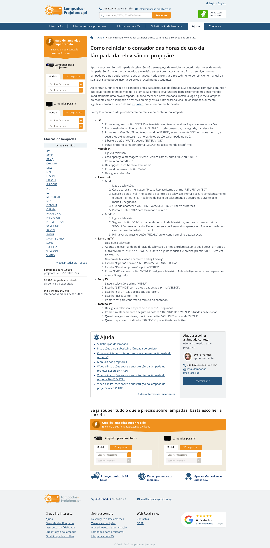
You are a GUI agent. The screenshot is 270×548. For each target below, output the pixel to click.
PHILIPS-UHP (53, 217)
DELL (49, 167)
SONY (49, 242)
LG (47, 192)
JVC (48, 188)
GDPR (140, 523)
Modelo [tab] (101, 447)
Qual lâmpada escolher (60, 536)
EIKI (48, 171)
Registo (222, 3)
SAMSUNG (52, 226)
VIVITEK (50, 255)
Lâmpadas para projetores (107, 531)
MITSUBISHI (53, 197)
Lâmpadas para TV (102, 536)
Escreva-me (203, 381)
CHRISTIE (51, 163)
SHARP (50, 234)
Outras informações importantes (156, 394)
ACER (49, 155)
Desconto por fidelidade (60, 527)
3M (48, 151)
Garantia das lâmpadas (60, 523)
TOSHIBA (51, 247)
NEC (48, 201)
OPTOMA (51, 205)
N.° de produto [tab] (121, 447)
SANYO (50, 230)
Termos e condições (103, 523)
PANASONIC (53, 213)
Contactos (143, 519)
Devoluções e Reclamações (107, 519)
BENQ (49, 159)
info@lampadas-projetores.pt (153, 9)
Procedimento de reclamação (109, 527)
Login (212, 3)
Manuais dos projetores (112, 362)
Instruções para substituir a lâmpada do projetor (127, 348)
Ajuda (49, 519)
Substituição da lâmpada (112, 344)
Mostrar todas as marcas (71, 262)
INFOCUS (51, 184)
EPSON (50, 176)
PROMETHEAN (55, 222)
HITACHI (51, 180)
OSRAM (50, 209)
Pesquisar (161, 15)
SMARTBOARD (55, 238)
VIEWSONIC (53, 251)
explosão (137, 104)
